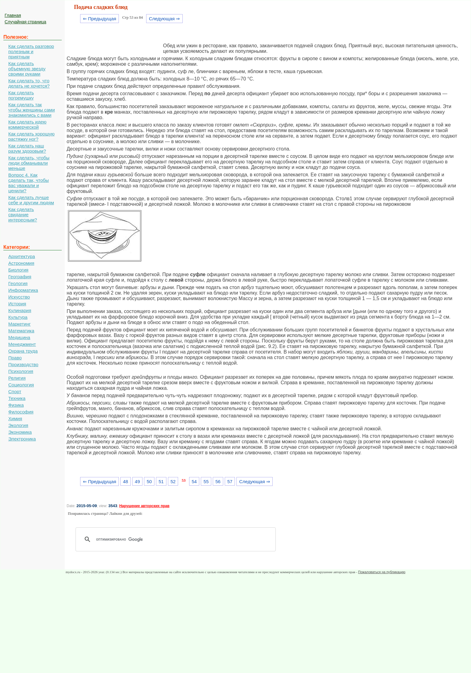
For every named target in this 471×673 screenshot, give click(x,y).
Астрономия (21, 263)
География (19, 276)
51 (161, 481)
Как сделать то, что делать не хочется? (29, 83)
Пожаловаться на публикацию (381, 572)
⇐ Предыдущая (99, 18)
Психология (20, 371)
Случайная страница (25, 21)
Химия (15, 418)
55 (206, 481)
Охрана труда (23, 351)
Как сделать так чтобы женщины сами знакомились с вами (31, 110)
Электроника (22, 438)
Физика (16, 405)
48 (125, 481)
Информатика (23, 290)
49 (137, 481)
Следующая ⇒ (164, 18)
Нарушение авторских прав (144, 506)
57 (229, 481)
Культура (17, 317)
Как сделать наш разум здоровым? (27, 148)
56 (218, 481)
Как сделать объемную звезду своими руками (26, 68)
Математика (21, 330)
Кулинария (19, 310)
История (17, 303)
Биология (18, 269)
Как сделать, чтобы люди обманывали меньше (28, 163)
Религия (16, 378)
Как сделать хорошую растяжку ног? (31, 136)
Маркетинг (19, 324)
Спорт (14, 391)
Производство (23, 364)
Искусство (19, 296)
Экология (18, 425)
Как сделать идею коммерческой (27, 124)
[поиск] (177, 539)
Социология (21, 384)
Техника (16, 398)
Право (15, 357)
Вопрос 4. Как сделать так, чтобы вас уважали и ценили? (28, 182)
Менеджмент (22, 344)
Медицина (19, 337)
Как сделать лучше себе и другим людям (31, 200)
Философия (20, 411)
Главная (13, 15)
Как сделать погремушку (21, 95)
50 (149, 481)
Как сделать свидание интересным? (22, 214)
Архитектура (21, 256)
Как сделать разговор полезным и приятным (31, 51)
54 (194, 481)
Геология (18, 283)
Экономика (20, 432)
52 (173, 481)
